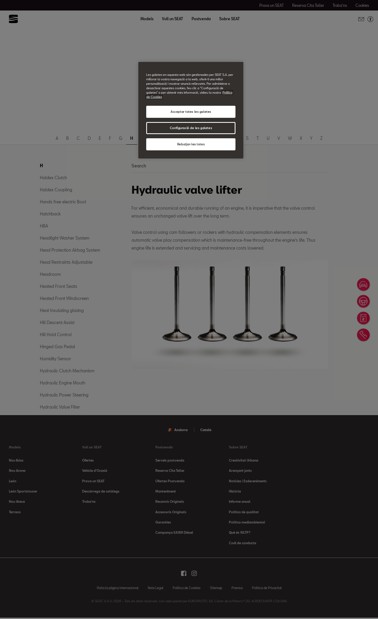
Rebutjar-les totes (190, 144)
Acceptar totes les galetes (191, 111)
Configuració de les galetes (191, 128)
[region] (190, 110)
